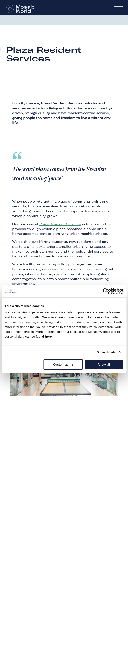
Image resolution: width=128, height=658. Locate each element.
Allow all (104, 364)
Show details (106, 352)
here (48, 336)
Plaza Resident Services (60, 224)
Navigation (118, 7)
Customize (63, 364)
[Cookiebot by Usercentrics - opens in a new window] (105, 291)
